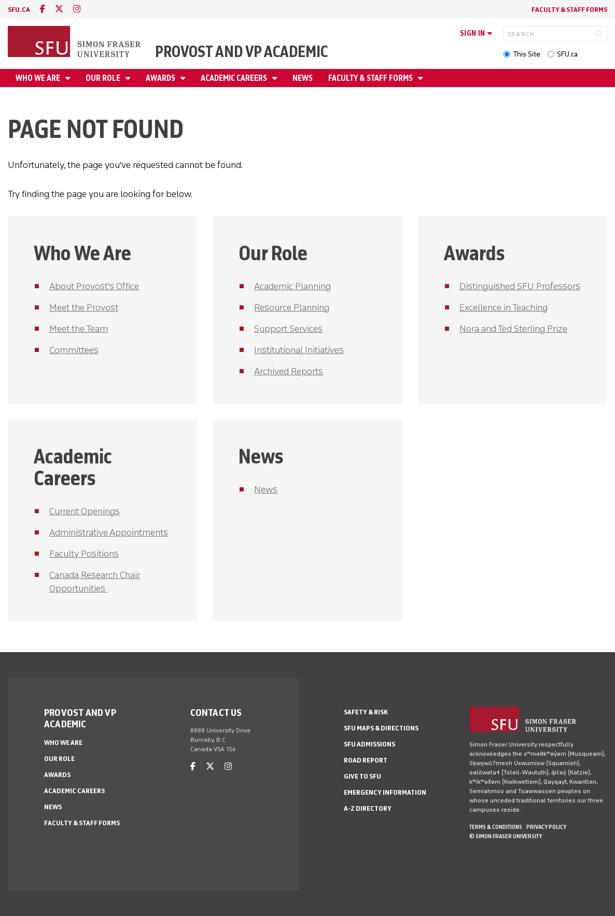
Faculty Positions (84, 553)
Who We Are (39, 78)
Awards (161, 78)
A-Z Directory (368, 808)
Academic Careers (235, 78)
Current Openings (84, 511)
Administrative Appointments (108, 532)
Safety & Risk (366, 712)
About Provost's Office (94, 286)
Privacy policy (546, 826)
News (302, 78)
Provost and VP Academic (241, 51)
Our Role (104, 78)
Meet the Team (78, 328)
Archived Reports (288, 371)
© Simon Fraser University (505, 836)
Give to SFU (362, 776)
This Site (526, 54)
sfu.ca (19, 9)
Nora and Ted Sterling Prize (513, 328)
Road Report (365, 760)
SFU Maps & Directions (381, 728)
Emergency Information (385, 792)
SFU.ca (567, 54)
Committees (74, 350)
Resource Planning (291, 307)
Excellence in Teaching (503, 307)
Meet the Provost (83, 307)
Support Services (288, 328)
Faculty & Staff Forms (569, 9)
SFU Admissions (369, 744)
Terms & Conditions (495, 826)
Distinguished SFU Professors (519, 286)
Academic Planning (292, 286)
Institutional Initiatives (299, 350)
